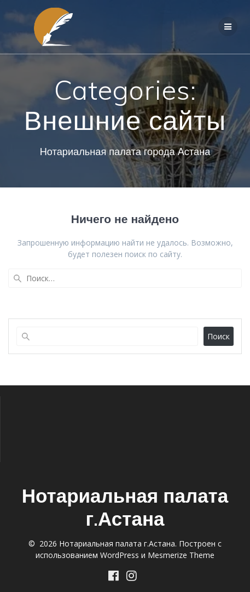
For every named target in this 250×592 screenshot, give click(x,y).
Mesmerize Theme (181, 555)
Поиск (218, 336)
